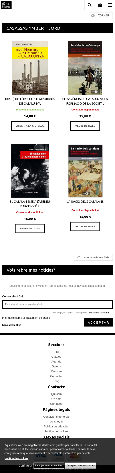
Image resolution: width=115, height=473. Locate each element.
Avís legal (56, 421)
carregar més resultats (96, 257)
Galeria (56, 366)
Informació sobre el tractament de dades (26, 317)
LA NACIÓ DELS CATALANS (85, 201)
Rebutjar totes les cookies (49, 465)
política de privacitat (98, 312)
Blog (56, 381)
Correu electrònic (13, 296)
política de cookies (16, 458)
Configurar (25, 465)
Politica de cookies (56, 431)
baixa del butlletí (11, 325)
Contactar (56, 376)
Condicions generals (56, 416)
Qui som (56, 371)
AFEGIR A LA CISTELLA (30, 125)
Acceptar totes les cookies (81, 465)
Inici (56, 351)
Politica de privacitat (56, 426)
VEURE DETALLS (85, 125)
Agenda (56, 361)
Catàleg (56, 356)
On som (56, 399)
